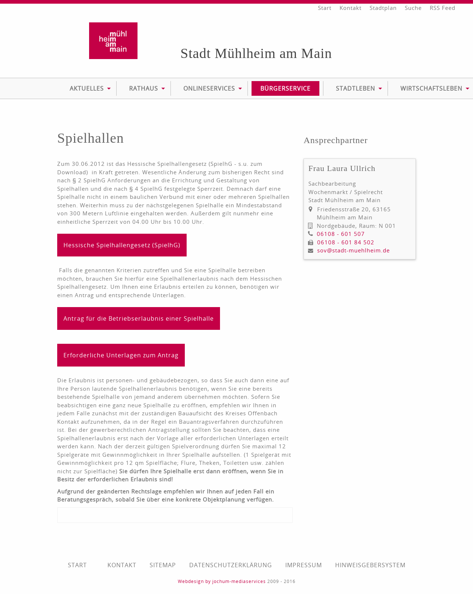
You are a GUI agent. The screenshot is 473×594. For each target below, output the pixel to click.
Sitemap (163, 565)
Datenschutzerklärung (230, 565)
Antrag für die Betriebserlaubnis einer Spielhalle (138, 318)
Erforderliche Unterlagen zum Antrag (121, 355)
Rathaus (143, 88)
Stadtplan (383, 7)
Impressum (303, 565)
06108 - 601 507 (341, 233)
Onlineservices (209, 88)
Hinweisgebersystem (370, 565)
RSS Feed (442, 7)
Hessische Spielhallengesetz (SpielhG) (121, 245)
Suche (413, 7)
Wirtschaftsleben (431, 88)
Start (324, 7)
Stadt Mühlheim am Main (256, 53)
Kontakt (351, 7)
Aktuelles (87, 88)
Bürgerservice (285, 88)
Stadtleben (355, 88)
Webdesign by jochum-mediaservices (222, 581)
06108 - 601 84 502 (345, 242)
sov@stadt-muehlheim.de (353, 250)
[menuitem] (87, 88)
